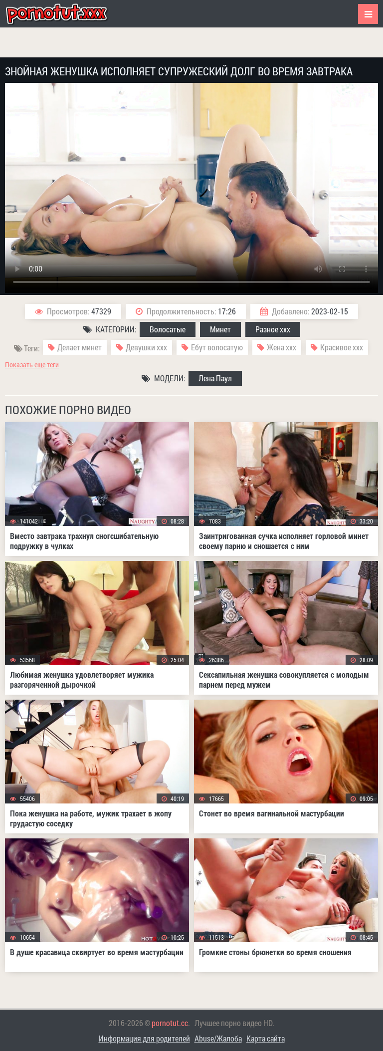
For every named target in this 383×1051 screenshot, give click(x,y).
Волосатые (168, 329)
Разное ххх (272, 329)
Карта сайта (265, 1038)
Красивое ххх (341, 347)
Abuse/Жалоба (218, 1038)
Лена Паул (215, 378)
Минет (220, 329)
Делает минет (79, 347)
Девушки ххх (146, 347)
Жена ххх (281, 347)
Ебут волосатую (217, 347)
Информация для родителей (144, 1038)
